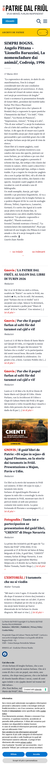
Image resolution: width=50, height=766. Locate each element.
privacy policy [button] (26, 742)
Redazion (6, 627)
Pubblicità (25, 627)
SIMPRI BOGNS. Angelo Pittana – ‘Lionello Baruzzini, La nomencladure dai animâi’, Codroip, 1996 (24, 53)
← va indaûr (16, 251)
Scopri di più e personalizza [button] (25, 760)
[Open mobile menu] (45, 21)
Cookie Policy (7, 630)
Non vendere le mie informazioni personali (19, 732)
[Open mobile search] (38, 21)
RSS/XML (15, 627)
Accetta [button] (36, 754)
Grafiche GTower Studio (23, 648)
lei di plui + (9, 312)
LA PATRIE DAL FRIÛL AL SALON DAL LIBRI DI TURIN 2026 (24, 274)
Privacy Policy (36, 627)
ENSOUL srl (7, 648)
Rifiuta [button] (14, 754)
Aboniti (9, 21)
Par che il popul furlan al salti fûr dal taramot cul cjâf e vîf (22, 325)
